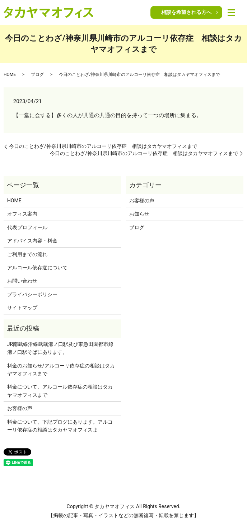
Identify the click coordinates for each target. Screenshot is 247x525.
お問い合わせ (22, 281)
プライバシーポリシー (32, 294)
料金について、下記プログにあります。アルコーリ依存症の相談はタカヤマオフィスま (60, 426)
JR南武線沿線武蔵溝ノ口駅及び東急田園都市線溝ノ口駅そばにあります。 (60, 348)
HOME (10, 74)
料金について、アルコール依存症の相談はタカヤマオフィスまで (60, 391)
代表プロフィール (27, 227)
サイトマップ (22, 307)
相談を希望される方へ (186, 12)
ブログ (37, 74)
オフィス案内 (22, 214)
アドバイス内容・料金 (32, 241)
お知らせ (139, 214)
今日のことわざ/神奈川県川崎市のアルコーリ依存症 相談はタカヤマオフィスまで (103, 146)
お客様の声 (141, 200)
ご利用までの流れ (27, 254)
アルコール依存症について (37, 267)
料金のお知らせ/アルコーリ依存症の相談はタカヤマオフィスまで (61, 369)
